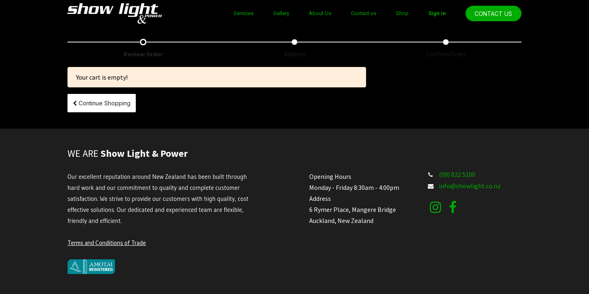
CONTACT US (493, 13)
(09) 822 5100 (457, 174)
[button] (101, 103)
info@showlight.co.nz (470, 186)
